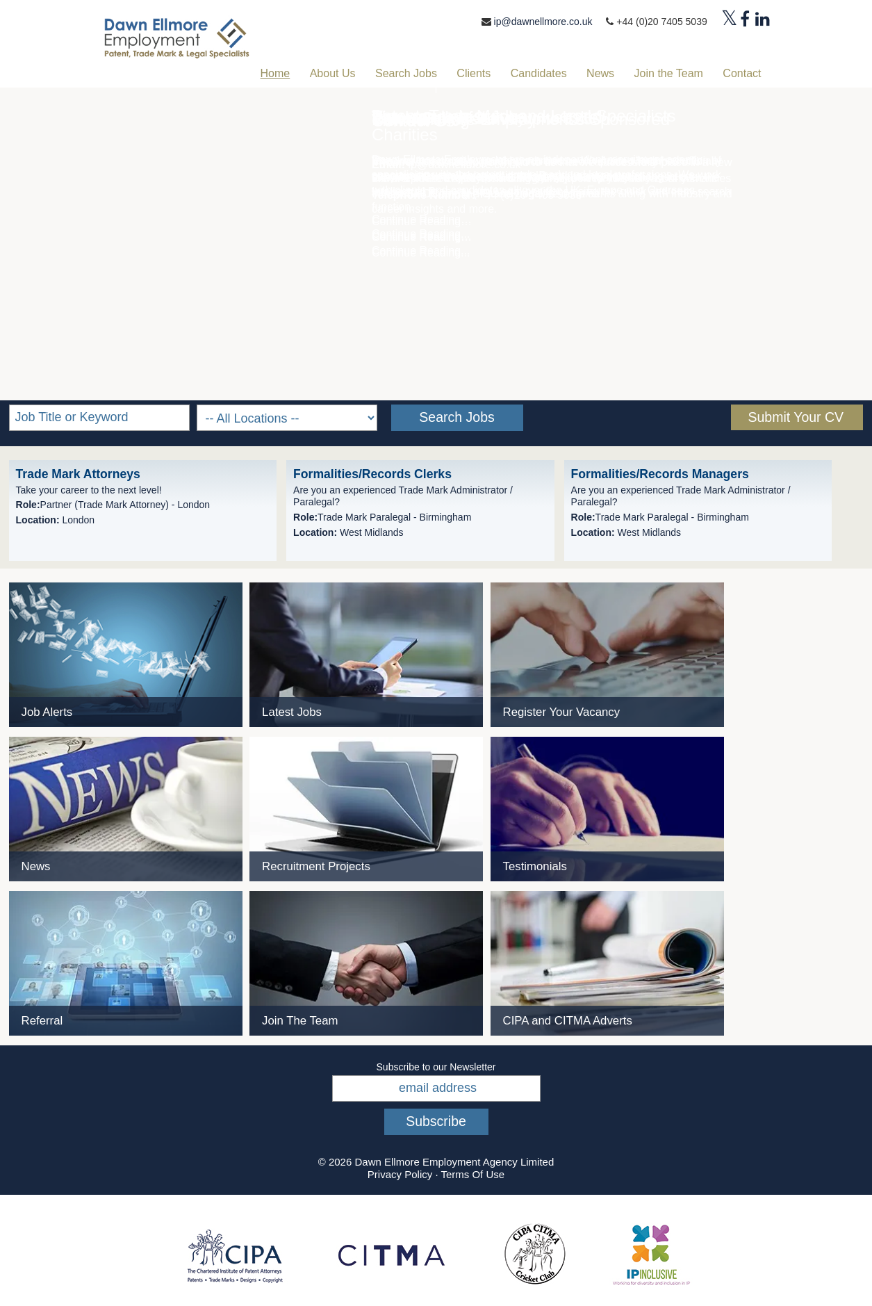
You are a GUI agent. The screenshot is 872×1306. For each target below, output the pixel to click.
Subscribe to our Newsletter (436, 1066)
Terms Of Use (472, 1174)
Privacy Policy (400, 1174)
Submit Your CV (796, 417)
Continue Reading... (421, 253)
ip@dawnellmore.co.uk (543, 21)
